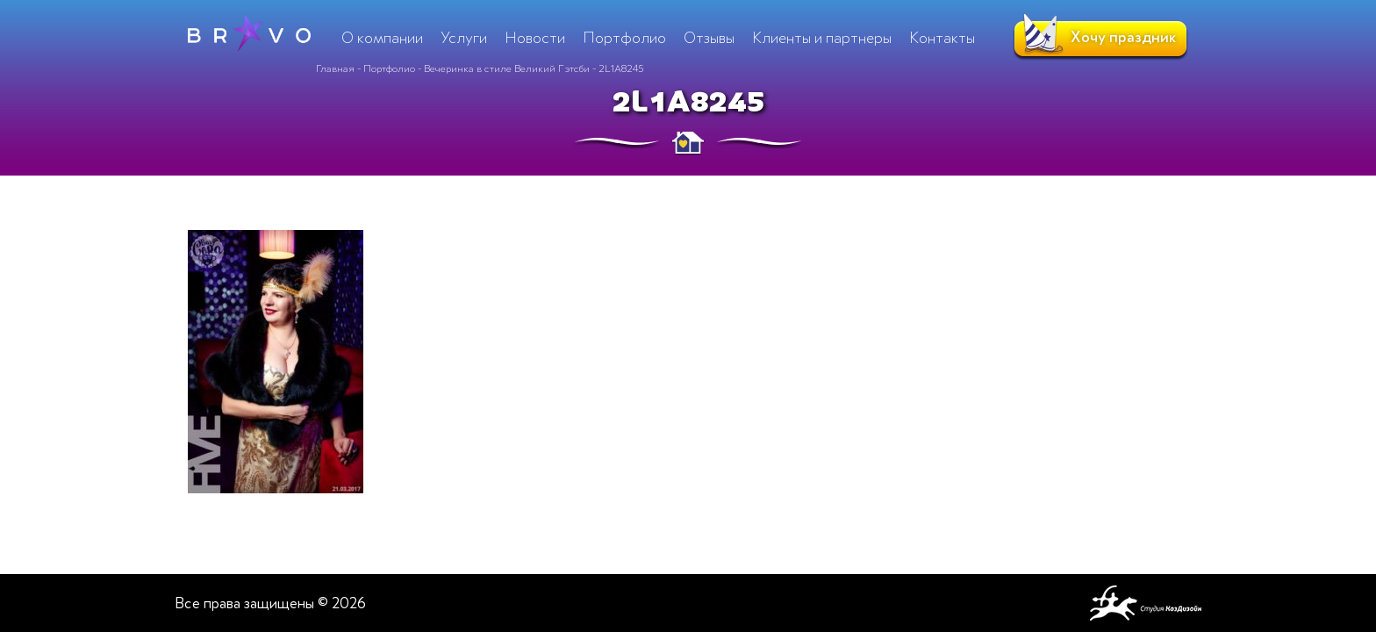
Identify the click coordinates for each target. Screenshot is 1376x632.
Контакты (942, 37)
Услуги (464, 37)
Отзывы (709, 37)
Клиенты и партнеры (822, 37)
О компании (382, 37)
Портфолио (389, 68)
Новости (535, 37)
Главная (335, 68)
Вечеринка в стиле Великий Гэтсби (507, 68)
